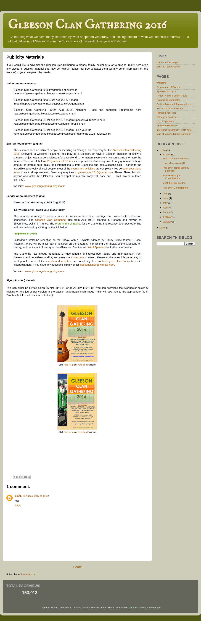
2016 (163, 150)
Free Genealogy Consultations (171, 177)
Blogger (156, 607)
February (168, 217)
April (166, 207)
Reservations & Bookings (170, 108)
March (166, 212)
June (166, 198)
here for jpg (69, 365)
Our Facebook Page (167, 62)
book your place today (116, 261)
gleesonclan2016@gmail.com (95, 172)
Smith (18, 496)
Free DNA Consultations (175, 187)
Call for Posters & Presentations (174, 104)
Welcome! (162, 83)
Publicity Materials (167, 125)
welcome (78, 257)
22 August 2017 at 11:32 (36, 496)
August (167, 154)
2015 (163, 227)
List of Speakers (96, 247)
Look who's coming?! (174, 163)
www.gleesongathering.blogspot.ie (45, 186)
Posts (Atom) (28, 574)
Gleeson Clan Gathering (50, 219)
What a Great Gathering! (176, 158)
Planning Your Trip (166, 112)
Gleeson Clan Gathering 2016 (87, 25)
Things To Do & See (167, 117)
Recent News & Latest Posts (172, 95)
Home (77, 567)
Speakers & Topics (166, 91)
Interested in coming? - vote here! (174, 130)
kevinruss (133, 607)
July (165, 193)
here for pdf (83, 365)
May (165, 203)
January (167, 221)
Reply (18, 505)
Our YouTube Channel (168, 66)
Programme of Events (60, 161)
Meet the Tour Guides (174, 183)
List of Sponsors (165, 121)
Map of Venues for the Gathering (174, 134)
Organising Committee (168, 100)
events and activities (83, 168)
